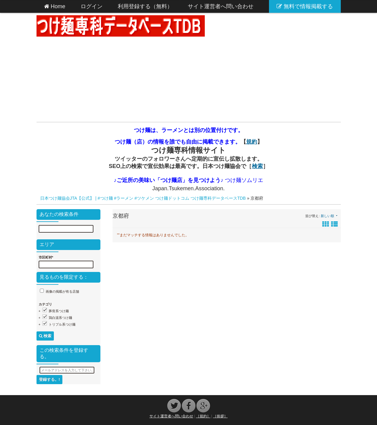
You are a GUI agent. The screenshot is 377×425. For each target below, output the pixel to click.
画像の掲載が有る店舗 (62, 291)
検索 (257, 166)
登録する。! (49, 379)
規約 (251, 142)
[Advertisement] (189, 79)
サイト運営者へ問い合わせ (171, 416)
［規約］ (203, 416)
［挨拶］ (220, 416)
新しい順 (327, 216)
